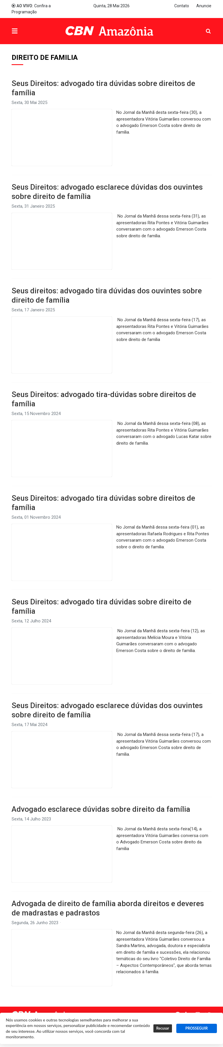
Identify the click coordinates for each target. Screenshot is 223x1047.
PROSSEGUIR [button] (196, 1028)
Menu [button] (26, 32)
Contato (181, 5)
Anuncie (203, 5)
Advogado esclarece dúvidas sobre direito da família (101, 809)
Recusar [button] (162, 1028)
